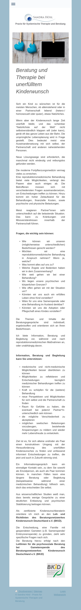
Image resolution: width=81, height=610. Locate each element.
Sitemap (38, 591)
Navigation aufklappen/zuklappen (40, 4)
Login (63, 591)
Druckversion (23, 591)
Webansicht (60, 594)
